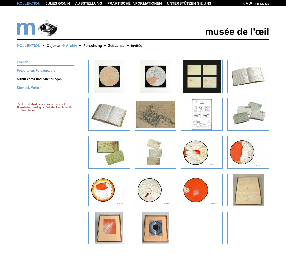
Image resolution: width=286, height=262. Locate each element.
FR (257, 3)
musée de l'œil (237, 32)
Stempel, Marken (29, 88)
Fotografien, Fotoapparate (36, 70)
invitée (136, 45)
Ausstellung (88, 3)
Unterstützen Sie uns (189, 3)
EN (267, 3)
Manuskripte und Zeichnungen (39, 79)
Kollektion (28, 3)
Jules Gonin (58, 3)
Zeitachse (116, 45)
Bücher (22, 62)
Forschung (92, 45)
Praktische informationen (134, 3)
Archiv (71, 45)
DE (262, 3)
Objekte (53, 45)
